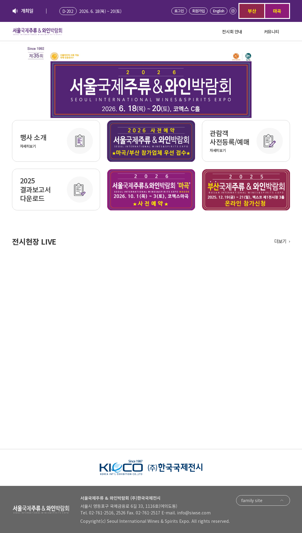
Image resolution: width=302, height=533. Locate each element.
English (218, 11)
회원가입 (198, 11)
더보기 (280, 241)
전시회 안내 (232, 32)
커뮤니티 (271, 32)
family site (263, 500)
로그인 (179, 11)
